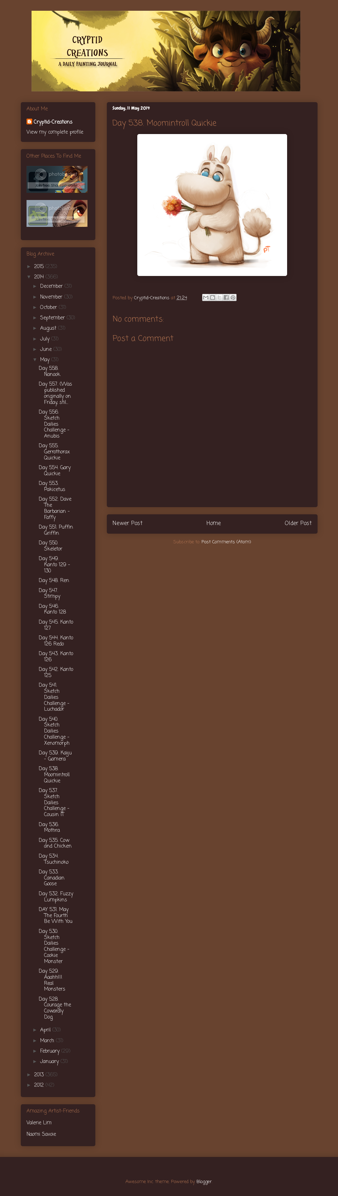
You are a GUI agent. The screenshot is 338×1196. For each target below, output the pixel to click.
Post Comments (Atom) (226, 542)
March (48, 1041)
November (52, 297)
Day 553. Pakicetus (52, 487)
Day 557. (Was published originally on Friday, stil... (55, 393)
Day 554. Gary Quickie (55, 471)
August (49, 328)
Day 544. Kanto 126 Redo (56, 641)
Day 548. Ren (54, 581)
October (49, 307)
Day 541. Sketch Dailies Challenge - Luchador (54, 697)
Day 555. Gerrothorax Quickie (54, 452)
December (52, 286)
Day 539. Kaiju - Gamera (55, 756)
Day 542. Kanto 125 (56, 673)
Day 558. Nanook (49, 371)
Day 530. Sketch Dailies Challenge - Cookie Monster (54, 947)
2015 (40, 267)
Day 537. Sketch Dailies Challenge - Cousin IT (54, 803)
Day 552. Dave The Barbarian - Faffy (55, 508)
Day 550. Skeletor (50, 546)
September (53, 318)
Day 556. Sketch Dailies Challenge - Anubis (54, 424)
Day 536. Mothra (49, 828)
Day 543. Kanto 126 (56, 657)
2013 (40, 1075)
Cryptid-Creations (53, 122)
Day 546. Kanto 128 (52, 609)
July (45, 339)
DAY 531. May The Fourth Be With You (55, 916)
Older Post (298, 523)
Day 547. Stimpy (49, 594)
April (46, 1030)
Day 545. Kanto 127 (56, 625)
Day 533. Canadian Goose (52, 878)
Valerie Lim (39, 1123)
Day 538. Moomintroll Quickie (54, 775)
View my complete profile (55, 132)
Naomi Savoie (41, 1134)
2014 (40, 277)
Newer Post (128, 523)
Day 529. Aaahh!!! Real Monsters (52, 980)
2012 (40, 1085)
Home (213, 523)
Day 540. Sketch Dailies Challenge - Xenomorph (54, 731)
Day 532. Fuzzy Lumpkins (56, 897)
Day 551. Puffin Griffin (56, 530)
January (50, 1062)
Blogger (204, 1181)
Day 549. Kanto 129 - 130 (54, 565)
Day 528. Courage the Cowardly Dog (55, 1008)
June (46, 349)
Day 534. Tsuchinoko (53, 859)
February (50, 1051)
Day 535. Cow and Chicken (55, 843)
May (45, 360)
